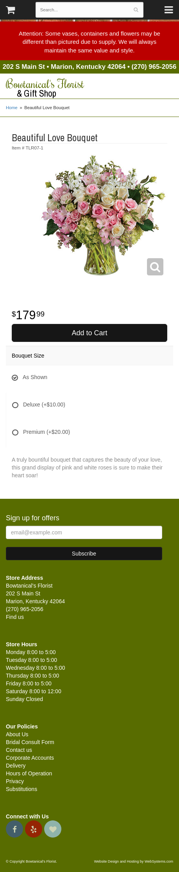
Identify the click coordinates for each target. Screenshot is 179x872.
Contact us (19, 750)
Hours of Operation (29, 773)
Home (12, 107)
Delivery (16, 765)
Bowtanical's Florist (89, 88)
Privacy (15, 781)
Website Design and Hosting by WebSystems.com (133, 861)
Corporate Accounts (30, 758)
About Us (17, 734)
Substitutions (21, 789)
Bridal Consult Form (30, 742)
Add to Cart (89, 333)
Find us (15, 617)
